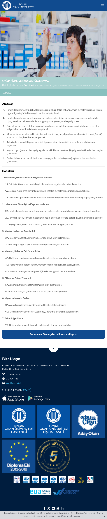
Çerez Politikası (77, 513)
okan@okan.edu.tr (13, 383)
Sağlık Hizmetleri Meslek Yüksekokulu (25, 80)
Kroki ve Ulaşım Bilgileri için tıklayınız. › (17, 369)
